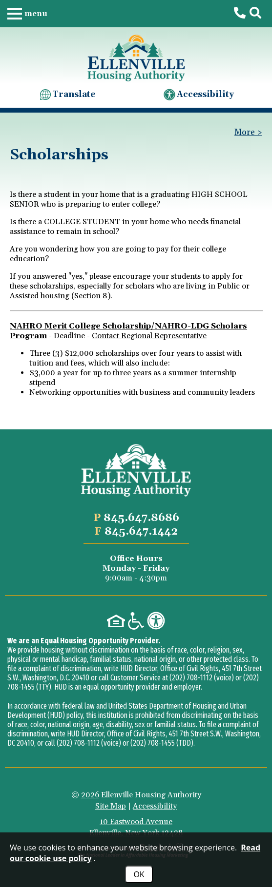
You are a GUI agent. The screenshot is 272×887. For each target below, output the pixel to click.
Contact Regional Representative (149, 336)
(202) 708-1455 (152, 743)
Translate (67, 94)
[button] (27, 13)
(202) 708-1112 (190, 677)
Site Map (110, 806)
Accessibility (198, 94)
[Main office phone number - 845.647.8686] (240, 13)
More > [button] (248, 132)
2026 (90, 795)
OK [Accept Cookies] (138, 874)
